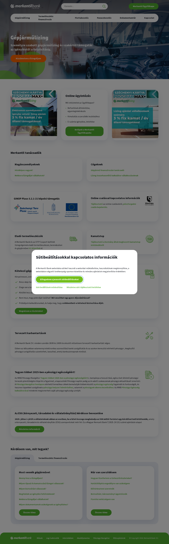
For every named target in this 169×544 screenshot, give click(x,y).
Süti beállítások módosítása (49, 287)
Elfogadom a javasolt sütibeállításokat (59, 279)
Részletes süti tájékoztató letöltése (84, 287)
